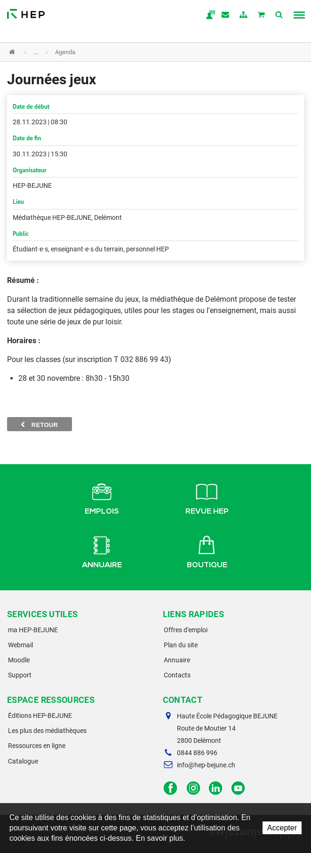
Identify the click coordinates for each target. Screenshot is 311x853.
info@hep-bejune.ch (206, 765)
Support (20, 675)
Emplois (102, 497)
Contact (226, 15)
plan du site (244, 15)
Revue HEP (207, 497)
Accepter (282, 828)
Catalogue (23, 761)
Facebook (170, 788)
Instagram (193, 788)
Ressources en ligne (36, 745)
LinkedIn (215, 788)
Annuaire (102, 551)
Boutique (207, 551)
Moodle (19, 660)
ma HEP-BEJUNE (33, 630)
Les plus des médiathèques (47, 730)
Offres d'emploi (185, 630)
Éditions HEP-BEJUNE (40, 715)
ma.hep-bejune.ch (208, 15)
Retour (39, 424)
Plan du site (181, 645)
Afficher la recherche (279, 15)
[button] (148, 52)
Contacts (177, 675)
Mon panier (262, 15)
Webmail (20, 645)
